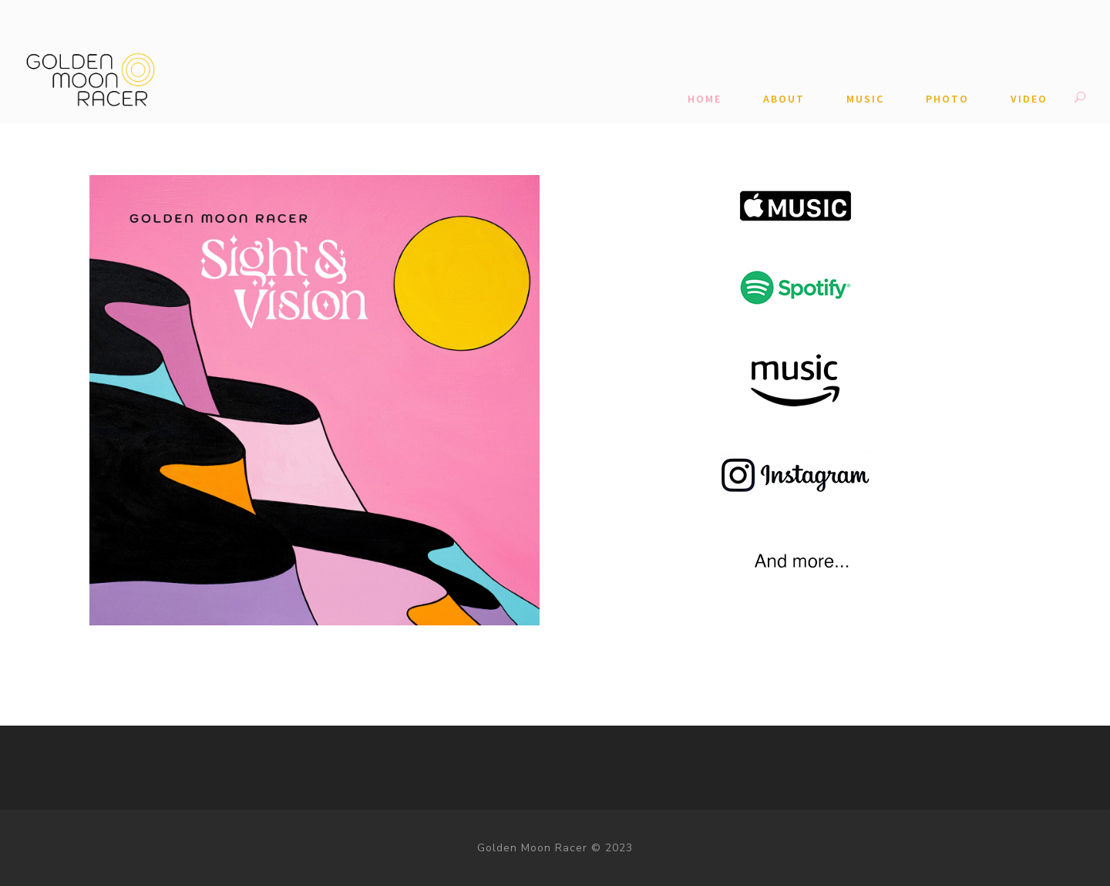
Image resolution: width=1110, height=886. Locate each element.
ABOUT (784, 99)
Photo (947, 99)
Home (705, 99)
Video (1029, 99)
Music (865, 99)
